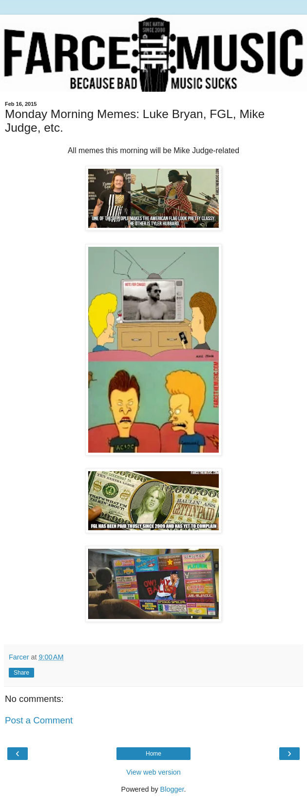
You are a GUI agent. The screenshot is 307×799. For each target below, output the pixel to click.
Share (21, 672)
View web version (153, 772)
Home (153, 753)
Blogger (172, 789)
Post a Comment (39, 720)
